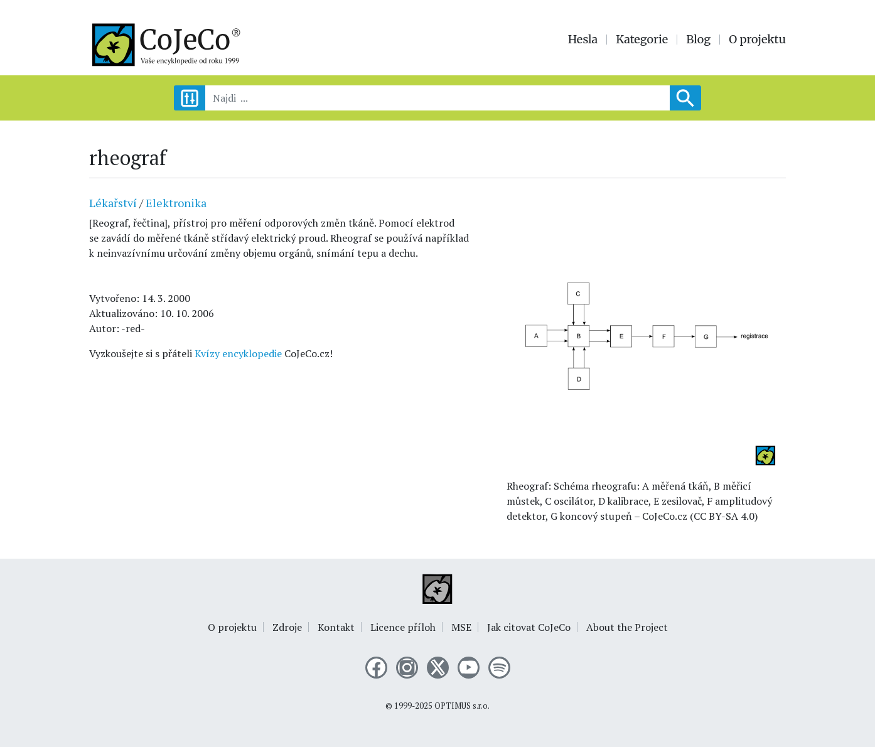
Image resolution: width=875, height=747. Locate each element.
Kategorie (642, 40)
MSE (461, 627)
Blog (698, 40)
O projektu (757, 40)
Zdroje (287, 627)
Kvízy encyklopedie (238, 353)
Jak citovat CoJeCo (529, 627)
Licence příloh (403, 627)
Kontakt (336, 627)
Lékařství (113, 202)
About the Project (627, 627)
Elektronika (176, 202)
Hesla (583, 40)
